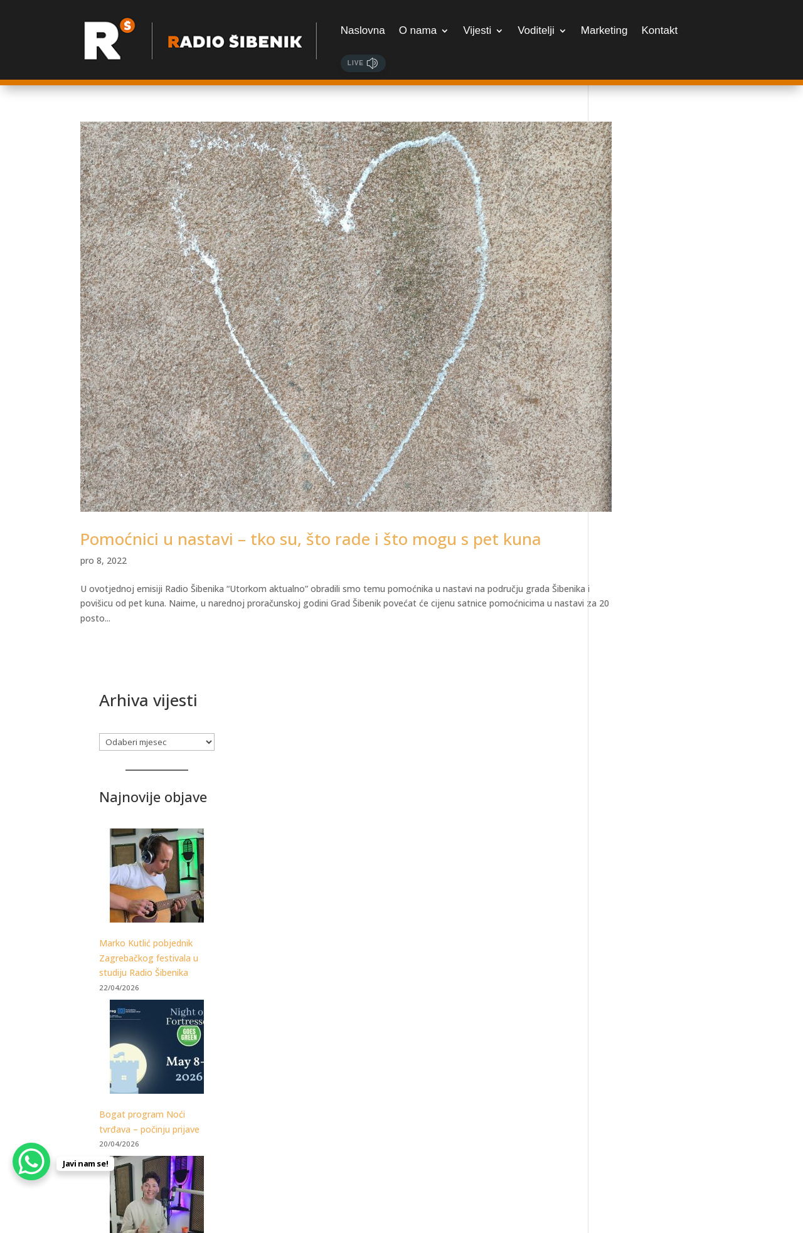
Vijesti (477, 30)
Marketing (604, 30)
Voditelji (536, 30)
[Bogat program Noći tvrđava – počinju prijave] (665, 497)
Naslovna (363, 30)
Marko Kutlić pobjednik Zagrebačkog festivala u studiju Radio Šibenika (656, 406)
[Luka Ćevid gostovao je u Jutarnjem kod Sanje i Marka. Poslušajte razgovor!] (665, 654)
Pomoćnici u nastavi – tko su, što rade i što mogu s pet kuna (310, 495)
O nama (418, 30)
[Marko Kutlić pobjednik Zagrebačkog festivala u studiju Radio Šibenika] (665, 326)
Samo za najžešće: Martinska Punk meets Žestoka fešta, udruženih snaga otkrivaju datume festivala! (658, 1091)
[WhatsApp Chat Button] (31, 1161)
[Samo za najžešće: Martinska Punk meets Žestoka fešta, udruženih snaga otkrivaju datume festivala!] (665, 996)
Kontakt (659, 30)
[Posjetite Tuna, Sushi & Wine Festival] (665, 840)
